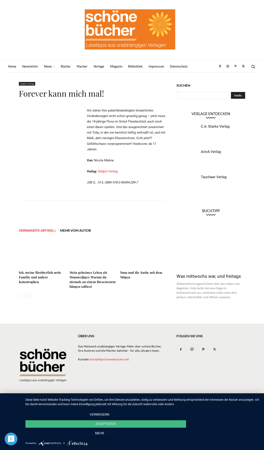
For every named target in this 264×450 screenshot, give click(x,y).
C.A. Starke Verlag (215, 126)
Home (88, 402)
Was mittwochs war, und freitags (208, 276)
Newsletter (104, 402)
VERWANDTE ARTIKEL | (37, 230)
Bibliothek (196, 402)
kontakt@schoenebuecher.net (109, 359)
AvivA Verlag (211, 152)
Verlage (148, 402)
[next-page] (28, 295)
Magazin (179, 402)
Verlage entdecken (211, 114)
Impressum (215, 402)
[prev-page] (21, 295)
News (120, 402)
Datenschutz (236, 402)
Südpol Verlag (27, 83)
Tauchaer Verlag (214, 177)
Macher (163, 402)
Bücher (133, 402)
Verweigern (60, 435)
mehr (224, 435)
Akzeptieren (142, 435)
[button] (253, 66)
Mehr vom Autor (75, 230)
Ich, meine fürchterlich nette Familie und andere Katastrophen (40, 277)
